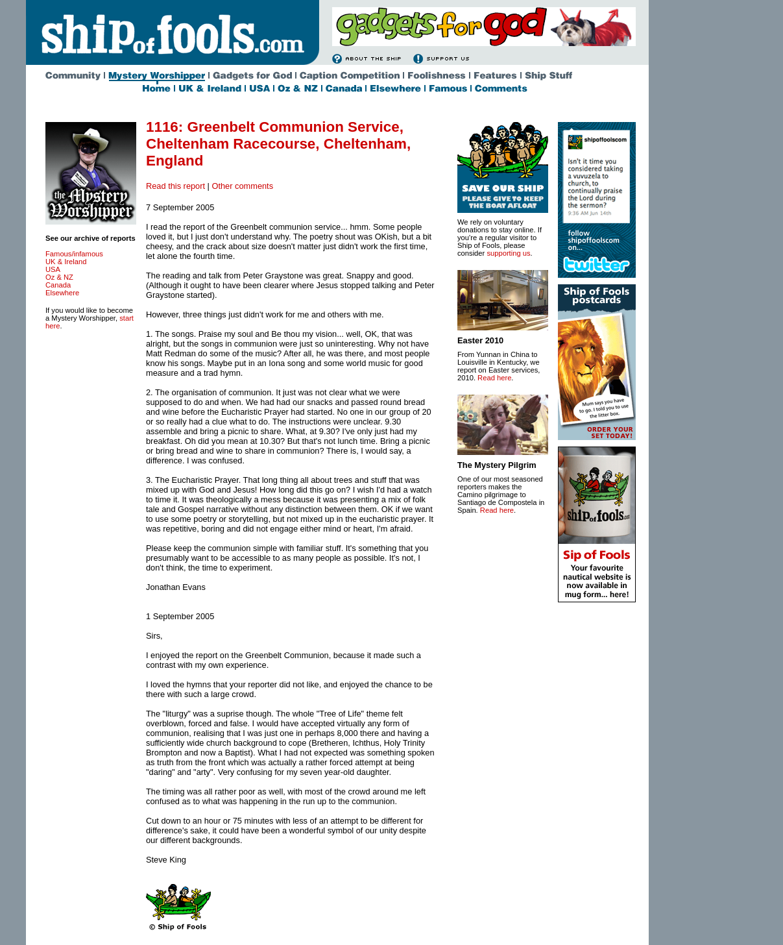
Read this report (175, 186)
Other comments (242, 186)
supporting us (508, 253)
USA (52, 269)
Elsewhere (62, 293)
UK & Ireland (65, 261)
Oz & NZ (59, 277)
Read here (494, 378)
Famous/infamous (74, 254)
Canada (58, 285)
